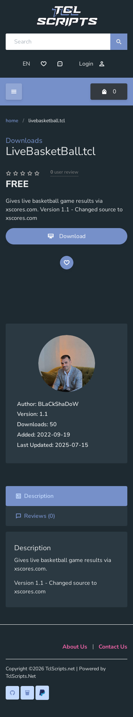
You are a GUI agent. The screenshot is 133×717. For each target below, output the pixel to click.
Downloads (24, 140)
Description (35, 496)
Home (12, 120)
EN (26, 64)
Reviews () (35, 516)
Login (92, 64)
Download (66, 236)
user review (64, 172)
